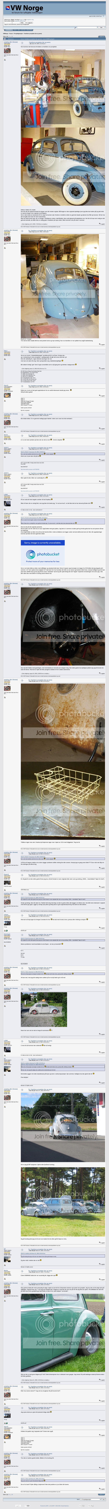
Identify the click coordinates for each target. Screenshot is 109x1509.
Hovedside (9, 30)
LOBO (6, 494)
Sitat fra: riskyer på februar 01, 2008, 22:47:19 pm (32, 1478)
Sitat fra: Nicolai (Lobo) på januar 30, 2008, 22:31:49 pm (34, 517)
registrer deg (30, 19)
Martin (6, 435)
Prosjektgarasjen (18, 33)
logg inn (22, 19)
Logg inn (23, 30)
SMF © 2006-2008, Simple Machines (60, 1505)
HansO (6, 385)
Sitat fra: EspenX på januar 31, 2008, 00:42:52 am (32, 897)
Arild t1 (6, 447)
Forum (11, 33)
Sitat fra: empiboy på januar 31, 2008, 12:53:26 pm (33, 1063)
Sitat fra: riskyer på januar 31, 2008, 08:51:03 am (32, 971)
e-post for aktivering (19, 21)
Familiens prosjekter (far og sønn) (33, 33)
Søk (19, 30)
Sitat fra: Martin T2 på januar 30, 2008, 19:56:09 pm (33, 451)
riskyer (6, 914)
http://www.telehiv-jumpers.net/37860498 (30, 469)
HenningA (7, 934)
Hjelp (15, 30)
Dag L (6, 350)
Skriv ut (102, 36)
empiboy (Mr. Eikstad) (11, 42)
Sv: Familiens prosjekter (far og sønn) (40, 230)
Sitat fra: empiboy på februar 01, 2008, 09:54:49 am (33, 1253)
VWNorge (5, 33)
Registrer (29, 30)
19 (12, 36)
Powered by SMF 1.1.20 (45, 1505)
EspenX (6, 874)
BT (5, 1058)
